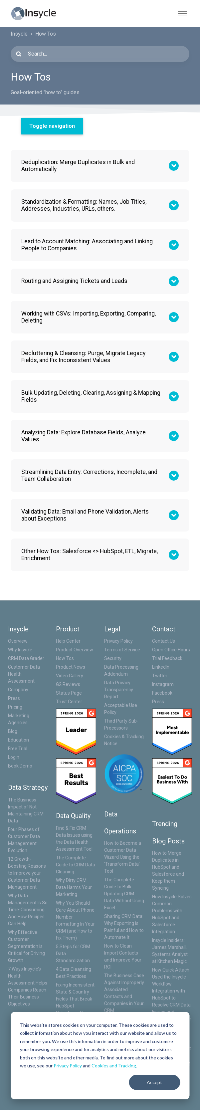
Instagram (163, 684)
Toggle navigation (52, 126)
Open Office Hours (171, 649)
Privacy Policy (68, 1065)
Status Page (69, 693)
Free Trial (17, 748)
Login (13, 757)
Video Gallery (69, 675)
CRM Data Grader (26, 658)
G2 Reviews (68, 684)
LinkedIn (160, 667)
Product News (70, 667)
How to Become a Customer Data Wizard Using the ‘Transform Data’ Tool (122, 857)
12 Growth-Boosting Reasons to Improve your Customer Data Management (27, 873)
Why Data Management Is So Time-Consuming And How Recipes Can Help (28, 909)
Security (112, 658)
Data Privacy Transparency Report (118, 689)
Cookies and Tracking (114, 1065)
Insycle (19, 34)
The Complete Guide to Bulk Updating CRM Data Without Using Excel (124, 893)
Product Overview (74, 649)
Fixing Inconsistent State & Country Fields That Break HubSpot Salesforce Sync (75, 998)
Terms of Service (122, 649)
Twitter (159, 675)
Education (18, 740)
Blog (12, 731)
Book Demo (20, 766)
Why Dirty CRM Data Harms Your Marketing (74, 887)
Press (14, 698)
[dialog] (100, 1055)
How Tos (65, 658)
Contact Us (163, 641)
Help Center (68, 641)
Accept (154, 1082)
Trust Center (69, 701)
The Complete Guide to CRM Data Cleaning (75, 864)
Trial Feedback (167, 658)
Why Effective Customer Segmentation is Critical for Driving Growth (26, 946)
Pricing (15, 707)
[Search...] (100, 54)
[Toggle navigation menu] (182, 13)
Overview (18, 641)
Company (18, 689)
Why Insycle (20, 649)
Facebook (162, 693)
